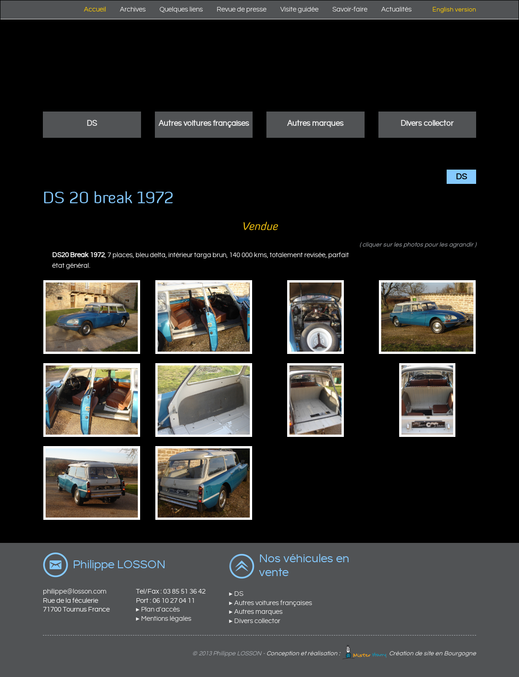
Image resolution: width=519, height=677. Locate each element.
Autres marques (315, 123)
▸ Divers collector (254, 621)
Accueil (95, 9)
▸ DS (236, 593)
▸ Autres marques (256, 611)
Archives (133, 9)
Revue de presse (241, 9)
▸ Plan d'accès (158, 609)
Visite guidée (299, 9)
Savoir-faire (349, 9)
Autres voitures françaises (204, 123)
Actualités (396, 9)
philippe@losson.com (74, 591)
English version (454, 9)
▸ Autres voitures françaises (270, 603)
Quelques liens (181, 9)
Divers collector (427, 123)
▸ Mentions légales (163, 618)
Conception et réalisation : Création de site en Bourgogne (371, 653)
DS (92, 123)
